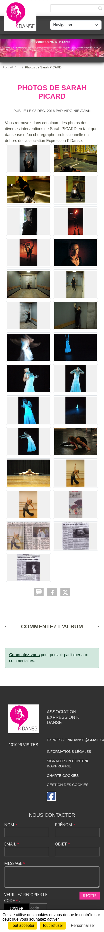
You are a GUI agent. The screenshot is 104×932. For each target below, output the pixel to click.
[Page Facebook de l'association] (51, 796)
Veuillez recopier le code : (25, 897)
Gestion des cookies (67, 785)
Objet (62, 844)
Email (11, 844)
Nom (10, 824)
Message (14, 863)
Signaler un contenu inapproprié (68, 763)
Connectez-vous (24, 655)
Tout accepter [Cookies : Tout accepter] (22, 925)
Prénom (65, 824)
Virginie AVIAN (77, 111)
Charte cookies (62, 776)
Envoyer (89, 895)
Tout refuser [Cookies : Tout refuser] (52, 925)
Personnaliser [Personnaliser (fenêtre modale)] (83, 925)
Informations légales (69, 752)
